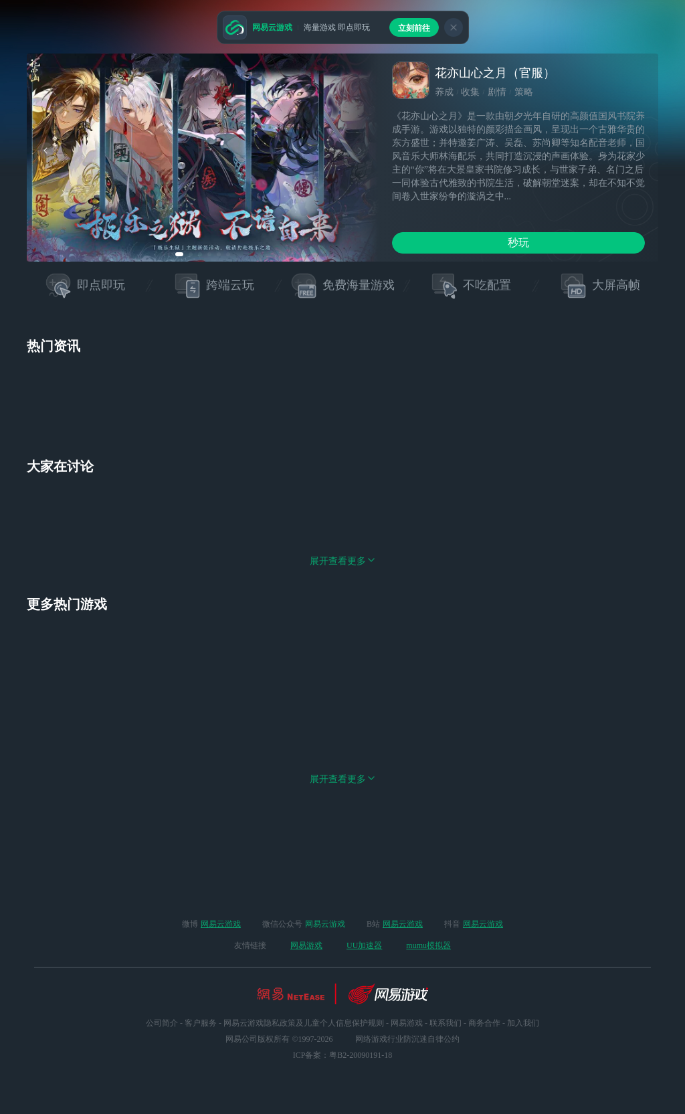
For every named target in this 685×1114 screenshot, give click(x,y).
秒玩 (518, 242)
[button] (179, 254)
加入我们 (523, 1023)
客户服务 (201, 1023)
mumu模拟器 (428, 945)
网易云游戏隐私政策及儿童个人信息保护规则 (303, 1023)
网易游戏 (306, 945)
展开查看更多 (342, 845)
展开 (342, 627)
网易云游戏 (221, 924)
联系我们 (445, 1023)
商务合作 (484, 1023)
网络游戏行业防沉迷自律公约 (407, 1039)
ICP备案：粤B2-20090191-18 (343, 1055)
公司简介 (162, 1023)
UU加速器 (364, 945)
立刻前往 (414, 28)
